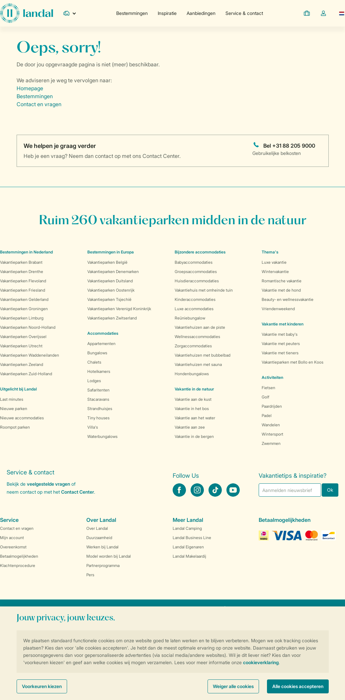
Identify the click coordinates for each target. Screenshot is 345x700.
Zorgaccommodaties (193, 345)
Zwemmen (271, 443)
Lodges (94, 380)
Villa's (92, 427)
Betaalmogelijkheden (19, 556)
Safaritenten (98, 389)
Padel (267, 415)
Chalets (94, 362)
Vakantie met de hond (281, 290)
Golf (265, 396)
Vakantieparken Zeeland (21, 364)
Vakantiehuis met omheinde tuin (204, 290)
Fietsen (268, 387)
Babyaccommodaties (194, 262)
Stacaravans (98, 399)
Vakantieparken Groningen (24, 308)
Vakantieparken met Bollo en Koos (292, 362)
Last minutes (11, 399)
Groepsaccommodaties (196, 271)
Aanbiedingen (201, 13)
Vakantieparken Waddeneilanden (29, 355)
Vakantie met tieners (280, 352)
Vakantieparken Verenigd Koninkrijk (119, 308)
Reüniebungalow (190, 317)
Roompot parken (15, 427)
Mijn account (12, 537)
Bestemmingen (132, 13)
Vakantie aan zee (190, 427)
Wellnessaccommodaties (197, 336)
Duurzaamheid (99, 537)
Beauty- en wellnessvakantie (287, 299)
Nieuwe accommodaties (22, 417)
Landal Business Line (192, 537)
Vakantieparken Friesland (22, 290)
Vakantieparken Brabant (21, 262)
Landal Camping (187, 528)
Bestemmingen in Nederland (26, 251)
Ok (330, 490)
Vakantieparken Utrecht (21, 345)
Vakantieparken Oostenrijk (110, 290)
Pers (90, 574)
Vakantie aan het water (195, 417)
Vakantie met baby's (280, 334)
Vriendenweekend (278, 308)
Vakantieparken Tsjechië (109, 299)
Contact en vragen (39, 104)
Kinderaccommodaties (195, 299)
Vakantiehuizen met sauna (198, 364)
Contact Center (77, 492)
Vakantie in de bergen (194, 436)
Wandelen (271, 424)
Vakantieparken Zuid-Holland (26, 373)
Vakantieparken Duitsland (110, 280)
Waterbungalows (102, 436)
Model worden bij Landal (108, 556)
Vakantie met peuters (281, 343)
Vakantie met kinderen (282, 323)
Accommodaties (102, 333)
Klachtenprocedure (17, 565)
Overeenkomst (13, 546)
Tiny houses (98, 417)
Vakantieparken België (107, 262)
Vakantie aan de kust (193, 399)
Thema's (270, 251)
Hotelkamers (98, 371)
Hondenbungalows (192, 373)
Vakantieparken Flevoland (23, 280)
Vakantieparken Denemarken (113, 271)
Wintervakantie (275, 271)
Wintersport (272, 434)
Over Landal (97, 528)
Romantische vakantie (282, 280)
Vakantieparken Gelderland (24, 299)
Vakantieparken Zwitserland (112, 317)
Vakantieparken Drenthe (21, 271)
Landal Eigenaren (188, 546)
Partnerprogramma (103, 565)
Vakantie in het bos (192, 408)
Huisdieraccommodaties (197, 280)
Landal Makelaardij (189, 556)
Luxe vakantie (274, 262)
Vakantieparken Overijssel (23, 336)
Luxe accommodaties (194, 308)
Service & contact (244, 13)
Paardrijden (272, 406)
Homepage (30, 88)
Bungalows (97, 352)
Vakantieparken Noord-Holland (27, 327)
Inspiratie (167, 13)
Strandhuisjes (99, 408)
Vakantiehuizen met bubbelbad (202, 355)
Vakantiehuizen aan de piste (200, 327)
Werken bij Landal (102, 546)
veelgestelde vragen (48, 484)
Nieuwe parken (13, 408)
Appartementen (101, 343)
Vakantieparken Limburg (21, 317)
